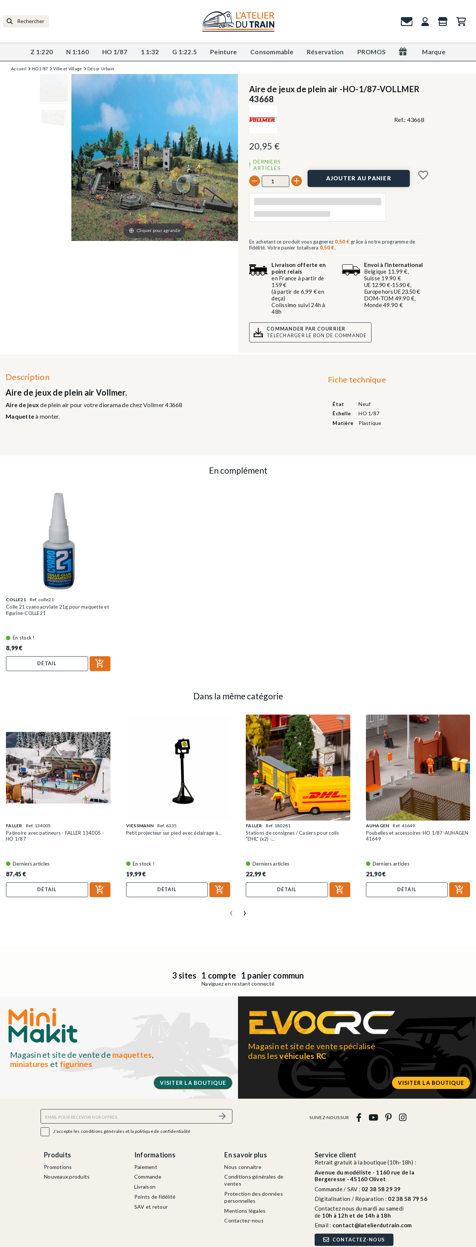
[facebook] (359, 1117)
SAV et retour (151, 1207)
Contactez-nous (244, 1220)
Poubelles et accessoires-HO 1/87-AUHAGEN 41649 (417, 836)
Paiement (145, 1167)
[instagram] (402, 1117)
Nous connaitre (242, 1167)
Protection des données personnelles (253, 1197)
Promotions (58, 1167)
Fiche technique (357, 379)
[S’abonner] (222, 1116)
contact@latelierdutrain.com (372, 1225)
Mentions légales (245, 1211)
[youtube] (373, 1117)
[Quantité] (275, 181)
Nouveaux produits (67, 1176)
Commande (147, 1176)
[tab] (356, 381)
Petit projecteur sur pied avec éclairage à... (174, 833)
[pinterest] (388, 1117)
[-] (254, 180)
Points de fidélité (155, 1196)
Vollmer (153, 404)
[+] (296, 180)
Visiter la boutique (193, 1083)
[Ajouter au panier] (359, 178)
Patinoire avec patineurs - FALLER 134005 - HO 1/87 (55, 836)
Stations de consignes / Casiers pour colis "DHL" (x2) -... (292, 836)
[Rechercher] (26, 21)
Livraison (144, 1186)
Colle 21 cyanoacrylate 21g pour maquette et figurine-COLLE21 (57, 610)
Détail (47, 663)
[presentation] (231, 910)
